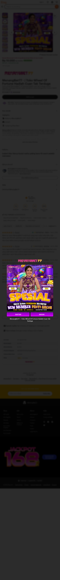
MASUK (42, 314)
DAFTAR (18, 314)
